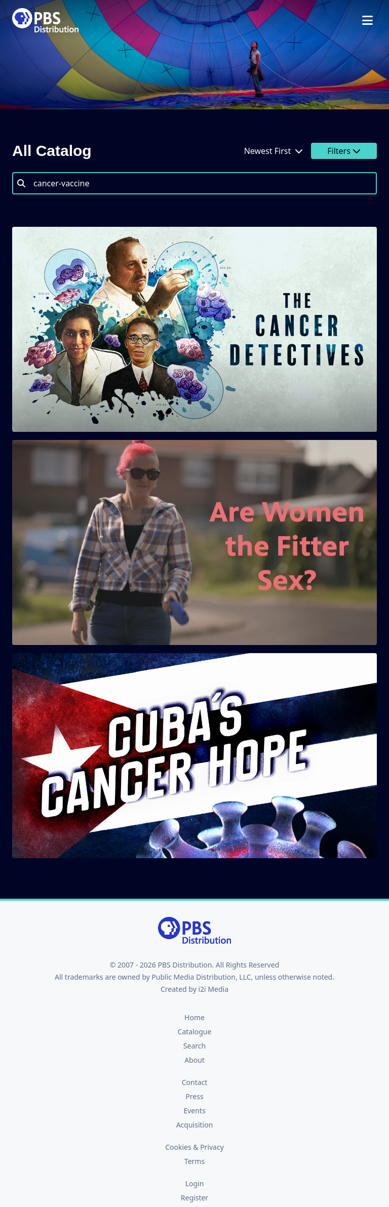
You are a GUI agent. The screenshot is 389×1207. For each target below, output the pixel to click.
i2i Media (213, 989)
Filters (344, 150)
